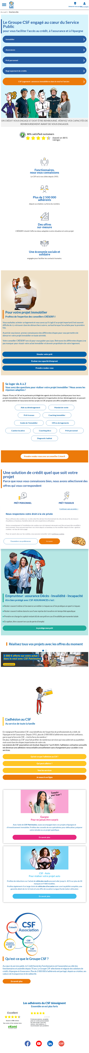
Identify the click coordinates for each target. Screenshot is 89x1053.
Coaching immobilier (57, 415)
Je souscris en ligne (45, 777)
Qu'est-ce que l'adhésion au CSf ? (44, 756)
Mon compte (84, 5)
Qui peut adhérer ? (44, 763)
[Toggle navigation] (4, 4)
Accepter (49, 541)
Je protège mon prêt (44, 628)
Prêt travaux (29, 415)
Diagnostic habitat (44, 438)
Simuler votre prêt (44, 354)
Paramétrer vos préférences (21, 541)
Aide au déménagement (30, 407)
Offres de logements (60, 423)
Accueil (4, 12)
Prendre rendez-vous (45, 368)
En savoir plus (16, 981)
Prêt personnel (71, 430)
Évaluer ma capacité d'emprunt (44, 361)
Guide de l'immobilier (29, 423)
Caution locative (18, 430)
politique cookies (58, 534)
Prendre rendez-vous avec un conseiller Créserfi (44, 456)
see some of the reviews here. (12, 1023)
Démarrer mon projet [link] (75, 4)
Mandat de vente (61, 407)
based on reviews (12, 1020)
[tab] (43, 650)
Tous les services (44, 770)
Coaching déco (45, 430)
